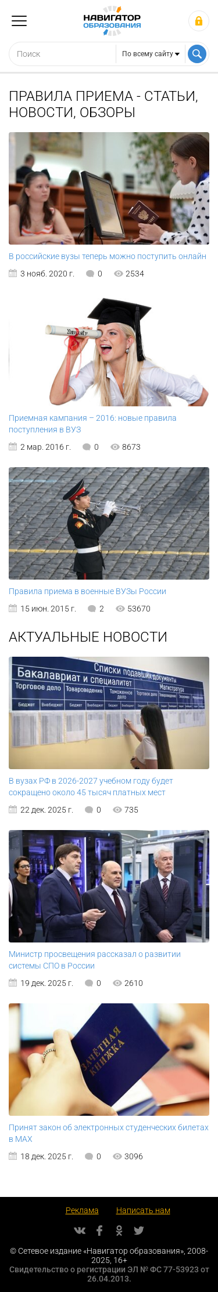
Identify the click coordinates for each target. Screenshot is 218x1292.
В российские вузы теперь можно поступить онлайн (107, 256)
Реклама (82, 1210)
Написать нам (143, 1210)
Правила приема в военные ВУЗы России (87, 591)
